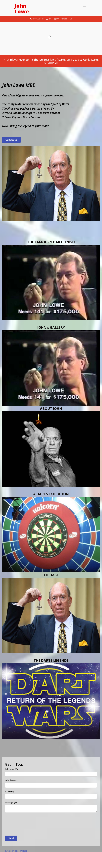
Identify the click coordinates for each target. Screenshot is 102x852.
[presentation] (27, 824)
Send (11, 838)
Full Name (11, 769)
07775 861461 (38, 19)
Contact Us (11, 139)
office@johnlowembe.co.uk (60, 19)
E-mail (9, 791)
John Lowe (21, 8)
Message (11, 802)
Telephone (11, 780)
